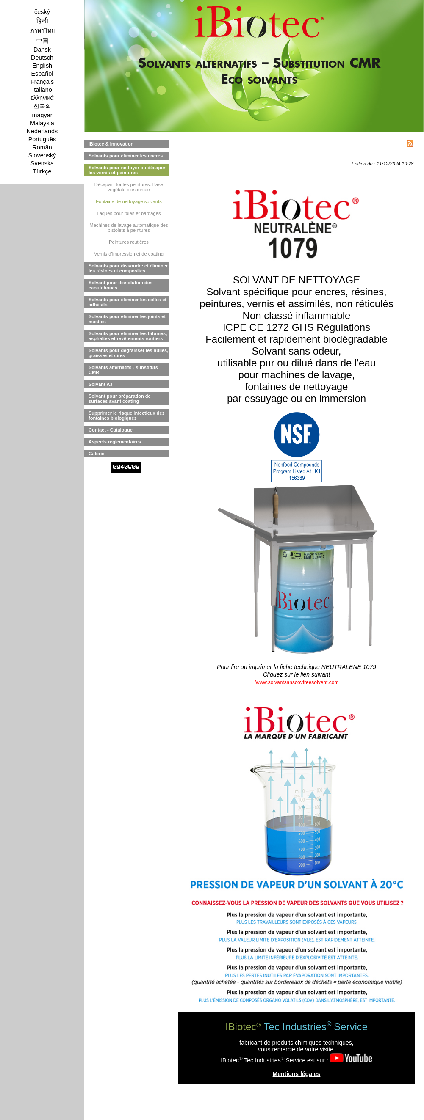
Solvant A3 (100, 384)
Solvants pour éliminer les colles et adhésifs (127, 302)
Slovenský (42, 155)
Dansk (42, 49)
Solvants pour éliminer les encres (126, 155)
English (42, 65)
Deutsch (42, 57)
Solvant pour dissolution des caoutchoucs (120, 285)
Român (42, 147)
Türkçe (42, 171)
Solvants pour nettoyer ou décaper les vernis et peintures (127, 170)
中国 (42, 40)
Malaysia (42, 123)
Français (42, 81)
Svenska (42, 163)
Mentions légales (297, 1073)
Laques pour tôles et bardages (129, 213)
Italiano (42, 89)
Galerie (96, 453)
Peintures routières (129, 242)
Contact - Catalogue (111, 429)
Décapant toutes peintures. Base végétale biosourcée (128, 187)
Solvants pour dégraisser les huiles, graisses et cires (128, 353)
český (42, 11)
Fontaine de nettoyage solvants (129, 201)
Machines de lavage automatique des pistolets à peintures (128, 228)
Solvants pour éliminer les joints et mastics (127, 319)
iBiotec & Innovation (111, 143)
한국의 (42, 106)
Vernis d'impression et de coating (129, 253)
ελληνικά (42, 97)
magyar (42, 115)
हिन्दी (42, 20)
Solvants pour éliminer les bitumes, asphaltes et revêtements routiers (128, 336)
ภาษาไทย (42, 31)
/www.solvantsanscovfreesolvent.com (297, 682)
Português (42, 139)
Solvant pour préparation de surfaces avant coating (120, 399)
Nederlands (42, 131)
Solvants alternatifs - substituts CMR (123, 370)
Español (42, 73)
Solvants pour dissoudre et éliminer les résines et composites (128, 268)
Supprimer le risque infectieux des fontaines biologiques (127, 415)
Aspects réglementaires (115, 441)
